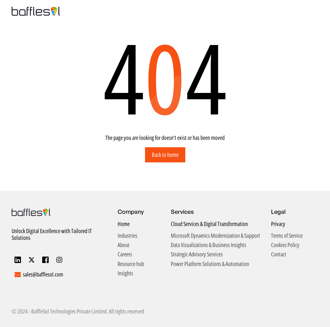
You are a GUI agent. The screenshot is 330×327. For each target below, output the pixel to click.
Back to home (165, 155)
